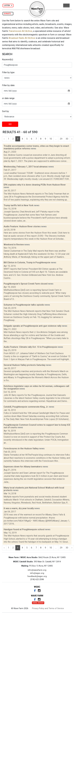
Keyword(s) (7, 59)
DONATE (8, 14)
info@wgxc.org (37, 573)
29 (61, 138)
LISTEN (8, 5)
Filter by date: (8, 85)
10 (50, 138)
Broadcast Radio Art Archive (22, 38)
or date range (8, 98)
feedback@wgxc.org (37, 576)
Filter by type (8, 72)
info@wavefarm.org (37, 570)
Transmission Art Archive (20, 31)
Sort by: (5, 111)
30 (67, 138)
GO (10, 124)
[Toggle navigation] (66, 5)
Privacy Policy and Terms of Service (48, 608)
